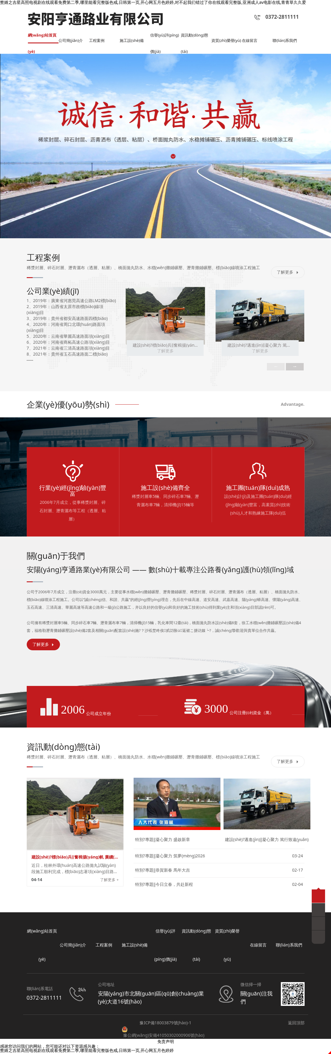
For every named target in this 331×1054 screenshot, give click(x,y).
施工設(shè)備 (133, 41)
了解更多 (288, 273)
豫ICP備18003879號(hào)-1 (165, 1024)
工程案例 (97, 41)
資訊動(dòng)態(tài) (195, 38)
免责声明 (165, 1042)
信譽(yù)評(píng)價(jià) (161, 38)
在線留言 (250, 41)
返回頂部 (296, 1024)
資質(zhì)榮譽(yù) (223, 38)
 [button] (295, 368)
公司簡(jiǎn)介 (71, 41)
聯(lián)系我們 (286, 41)
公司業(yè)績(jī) (53, 291)
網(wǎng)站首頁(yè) (41, 38)
